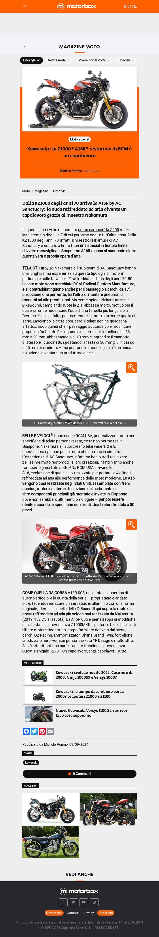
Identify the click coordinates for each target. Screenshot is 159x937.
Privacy (88, 913)
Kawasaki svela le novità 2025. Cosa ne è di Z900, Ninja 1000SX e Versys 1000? (94, 675)
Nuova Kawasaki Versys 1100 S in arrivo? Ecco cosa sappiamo (92, 713)
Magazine (42, 191)
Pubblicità (106, 913)
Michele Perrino (56, 744)
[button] (63, 902)
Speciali (126, 60)
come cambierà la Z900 (98, 229)
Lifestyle (31, 60)
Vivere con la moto (94, 60)
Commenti (79, 774)
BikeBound (31, 305)
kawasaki (31, 762)
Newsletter (54, 913)
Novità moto (59, 60)
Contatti (73, 913)
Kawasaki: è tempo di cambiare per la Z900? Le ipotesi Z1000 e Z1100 (90, 694)
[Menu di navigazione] (25, 7)
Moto (26, 191)
